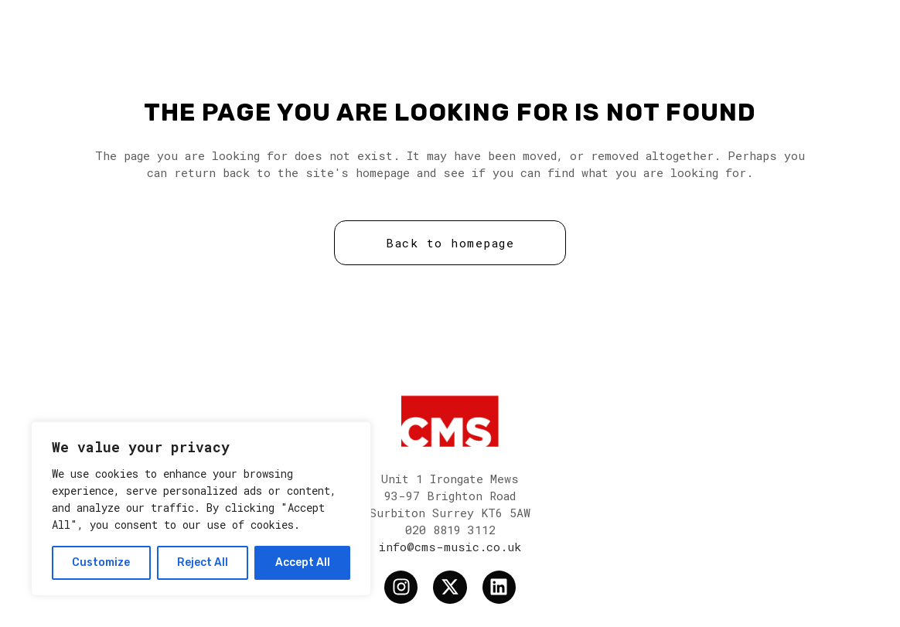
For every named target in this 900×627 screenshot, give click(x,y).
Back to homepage (450, 242)
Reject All (202, 562)
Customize (101, 562)
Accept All (302, 562)
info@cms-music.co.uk (450, 546)
